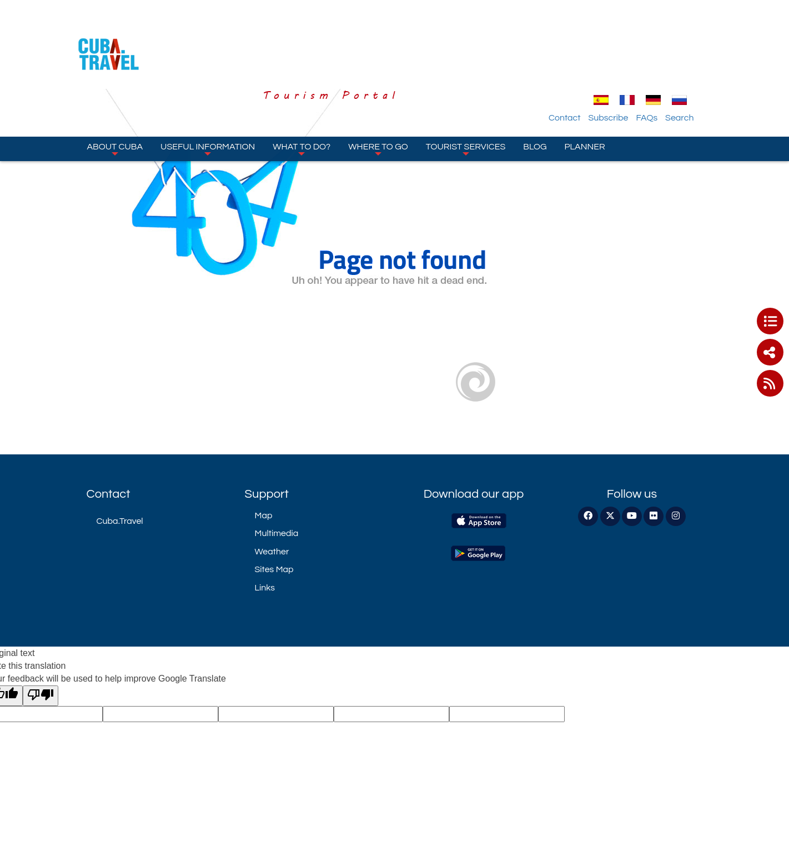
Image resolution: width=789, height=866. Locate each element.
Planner (585, 86)
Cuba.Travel (120, 521)
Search (703, 57)
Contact (588, 57)
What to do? (301, 88)
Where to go (378, 88)
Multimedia (277, 533)
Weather (272, 551)
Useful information (207, 88)
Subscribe (632, 57)
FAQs (671, 57)
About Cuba (115, 88)
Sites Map (274, 569)
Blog (534, 86)
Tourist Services (465, 88)
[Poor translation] (40, 695)
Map (264, 515)
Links (265, 587)
